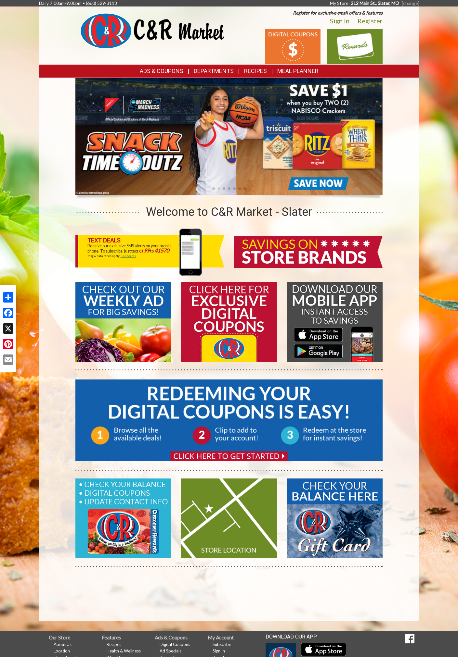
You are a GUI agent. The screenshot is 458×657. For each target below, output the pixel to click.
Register (370, 21)
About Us (63, 644)
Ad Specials (170, 650)
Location (62, 650)
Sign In (339, 21)
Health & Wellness (124, 650)
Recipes (255, 71)
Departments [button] (214, 71)
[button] (213, 188)
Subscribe (222, 644)
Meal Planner (298, 71)
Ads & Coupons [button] (161, 71)
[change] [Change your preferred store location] (410, 3)
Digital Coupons (175, 644)
